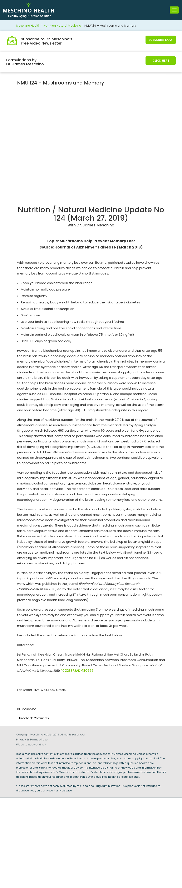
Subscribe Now (161, 40)
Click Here (161, 60)
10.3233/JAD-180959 (77, 670)
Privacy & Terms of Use (32, 739)
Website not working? (31, 744)
